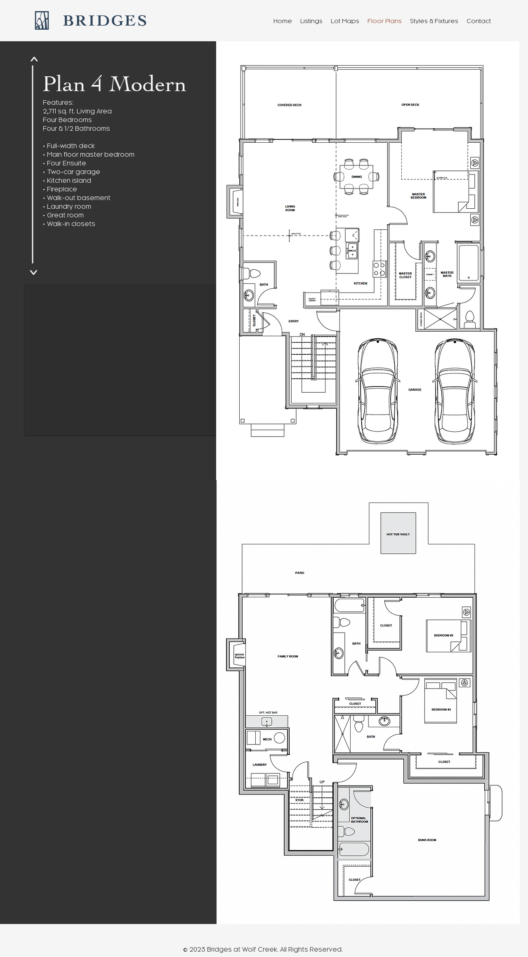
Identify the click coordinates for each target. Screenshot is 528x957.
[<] (33, 59)
